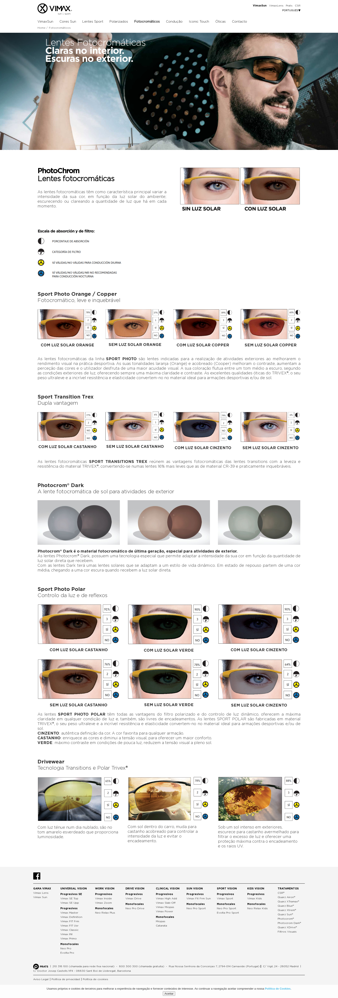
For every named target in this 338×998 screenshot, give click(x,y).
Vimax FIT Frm (69, 921)
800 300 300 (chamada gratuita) (141, 966)
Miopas (160, 921)
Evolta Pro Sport (228, 912)
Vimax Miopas (165, 907)
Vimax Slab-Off (165, 902)
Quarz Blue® (286, 906)
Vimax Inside (103, 898)
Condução (174, 21)
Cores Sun (67, 21)
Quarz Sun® (285, 914)
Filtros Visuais (287, 931)
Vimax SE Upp (69, 902)
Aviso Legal (41, 979)
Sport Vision (227, 888)
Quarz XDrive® (287, 927)
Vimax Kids (254, 898)
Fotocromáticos (147, 21)
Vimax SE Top (69, 898)
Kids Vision (255, 888)
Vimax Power (164, 911)
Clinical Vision (168, 888)
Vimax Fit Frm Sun (198, 898)
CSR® (281, 893)
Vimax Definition (71, 917)
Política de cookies (95, 979)
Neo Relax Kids (257, 908)
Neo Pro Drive (134, 908)
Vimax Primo (68, 938)
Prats (289, 5)
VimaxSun (45, 21)
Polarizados (119, 21)
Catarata (161, 925)
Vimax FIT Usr (69, 925)
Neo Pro (65, 948)
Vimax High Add (166, 898)
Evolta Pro (67, 952)
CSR (297, 5)
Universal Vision (73, 888)
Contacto (239, 21)
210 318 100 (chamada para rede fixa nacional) (83, 966)
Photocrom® (286, 918)
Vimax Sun (40, 897)
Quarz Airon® (286, 897)
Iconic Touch (199, 21)
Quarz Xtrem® (287, 910)
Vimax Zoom (103, 902)
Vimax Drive (133, 898)
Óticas (220, 21)
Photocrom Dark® (289, 923)
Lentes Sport (92, 21)
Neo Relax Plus (105, 912)
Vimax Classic (69, 930)
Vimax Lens (41, 893)
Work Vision (104, 888)
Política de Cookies (278, 988)
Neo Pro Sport (196, 908)
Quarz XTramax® (288, 901)
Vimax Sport (225, 898)
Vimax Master (69, 912)
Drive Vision (134, 888)
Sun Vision (194, 888)
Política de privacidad (66, 979)
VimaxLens (276, 5)
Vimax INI (66, 934)
